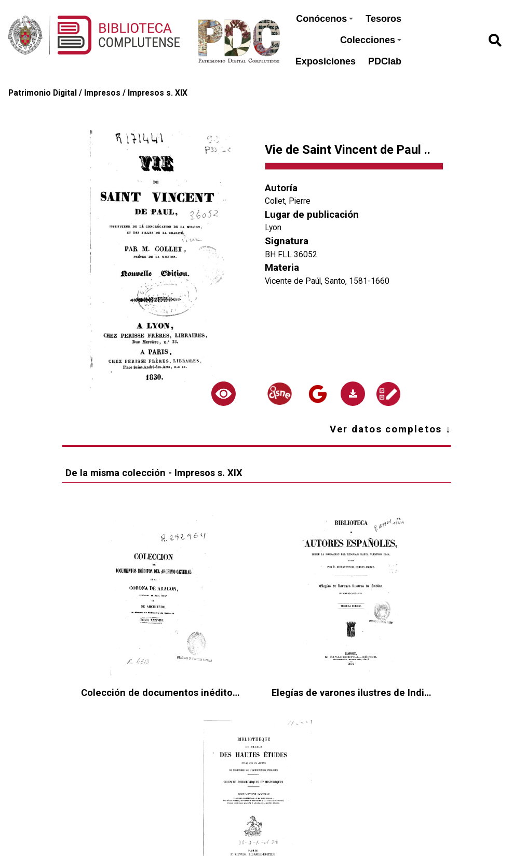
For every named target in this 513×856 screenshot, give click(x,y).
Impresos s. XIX (157, 93)
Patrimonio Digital (42, 93)
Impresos (102, 93)
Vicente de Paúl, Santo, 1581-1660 (327, 281)
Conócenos (324, 19)
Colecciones (370, 40)
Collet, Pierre (287, 201)
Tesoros (383, 19)
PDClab (384, 61)
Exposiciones (325, 61)
